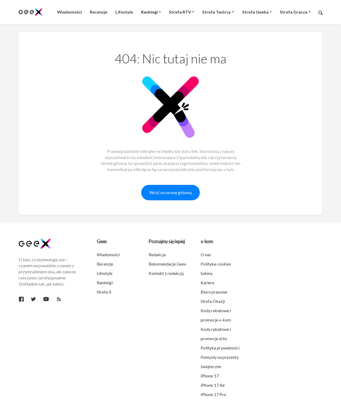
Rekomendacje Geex (167, 263)
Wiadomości (108, 254)
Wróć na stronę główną (170, 192)
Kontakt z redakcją (166, 273)
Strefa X (104, 291)
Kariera (207, 282)
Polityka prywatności (220, 347)
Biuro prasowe (214, 291)
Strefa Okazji (213, 301)
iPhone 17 (210, 375)
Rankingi (105, 282)
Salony (207, 273)
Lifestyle (104, 273)
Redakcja (157, 254)
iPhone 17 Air (213, 385)
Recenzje (105, 263)
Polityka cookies (216, 263)
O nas (206, 254)
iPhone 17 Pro (213, 394)
